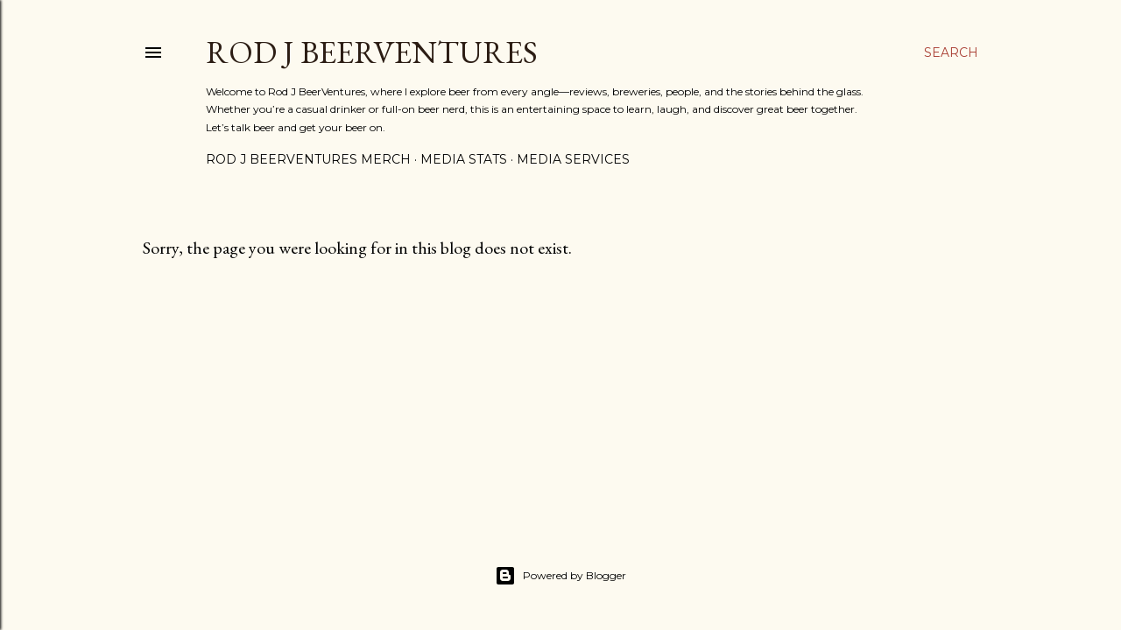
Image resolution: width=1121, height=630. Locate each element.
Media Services (573, 159)
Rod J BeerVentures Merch (308, 159)
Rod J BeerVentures (372, 52)
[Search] (951, 53)
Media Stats (463, 159)
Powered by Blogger (560, 575)
